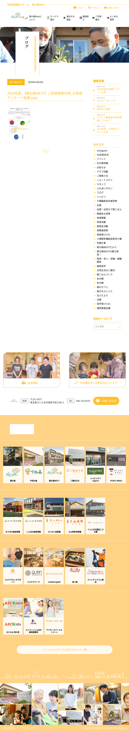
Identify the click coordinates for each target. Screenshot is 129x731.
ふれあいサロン (105, 188)
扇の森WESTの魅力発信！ (108, 253)
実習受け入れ (103, 234)
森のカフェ (102, 287)
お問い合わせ (8, 728)
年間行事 (101, 243)
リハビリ (101, 196)
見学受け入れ (103, 303)
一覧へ (45, 151)
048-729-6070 (83, 406)
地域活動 (101, 222)
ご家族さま (102, 175)
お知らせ (101, 167)
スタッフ (101, 184)
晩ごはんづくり (105, 274)
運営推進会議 (103, 308)
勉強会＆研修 (103, 213)
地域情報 (101, 217)
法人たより (102, 295)
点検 (99, 299)
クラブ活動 (102, 171)
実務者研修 (102, 230)
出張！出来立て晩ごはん (109, 209)
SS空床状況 (103, 154)
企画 (99, 205)
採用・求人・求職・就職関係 (109, 260)
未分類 (100, 278)
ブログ (100, 192)
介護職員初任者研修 (107, 201)
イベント (101, 159)
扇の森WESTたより (106, 247)
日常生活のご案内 (106, 270)
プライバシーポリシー (30, 728)
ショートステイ (105, 180)
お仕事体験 (102, 163)
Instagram (102, 150)
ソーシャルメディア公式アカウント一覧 (64, 655)
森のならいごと (105, 291)
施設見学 (101, 266)
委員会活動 (102, 226)
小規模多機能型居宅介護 (109, 238)
